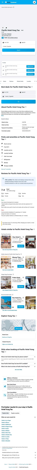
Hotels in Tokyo (5, 438)
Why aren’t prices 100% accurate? (19, 458)
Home (5, 464)
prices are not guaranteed (7, 448)
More (2, 115)
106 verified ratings (13, 37)
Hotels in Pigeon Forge (7, 426)
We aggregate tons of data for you (19, 455)
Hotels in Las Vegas (6, 420)
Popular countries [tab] (15, 413)
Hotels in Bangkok (6, 440)
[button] (2, 2)
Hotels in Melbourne (6, 424)
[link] (10, 249)
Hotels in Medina (5, 430)
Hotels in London (5, 436)
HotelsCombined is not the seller (19, 452)
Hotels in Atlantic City (7, 434)
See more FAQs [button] (18, 369)
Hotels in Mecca (5, 422)
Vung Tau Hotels (12, 467)
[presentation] (13, 7)
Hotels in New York (6, 432)
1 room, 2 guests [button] (7, 46)
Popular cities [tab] (5, 413)
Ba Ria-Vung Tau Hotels (23, 464)
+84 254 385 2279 (6, 35)
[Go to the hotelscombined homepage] (10, 2)
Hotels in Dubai (5, 428)
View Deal (21, 246)
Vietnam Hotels (12, 464)
